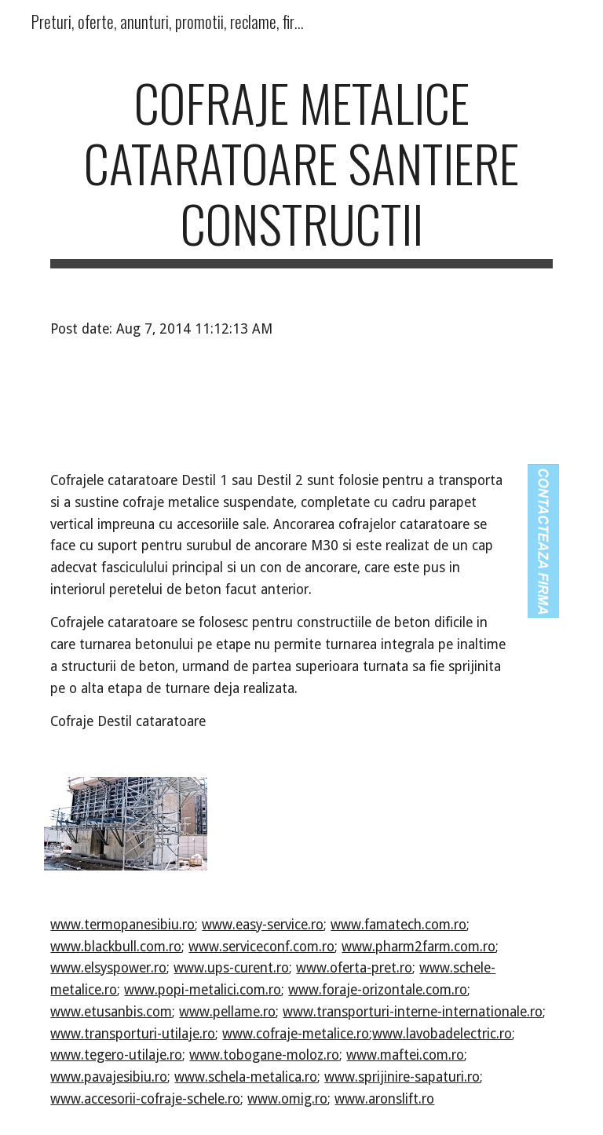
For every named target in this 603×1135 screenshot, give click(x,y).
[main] (301, 170)
